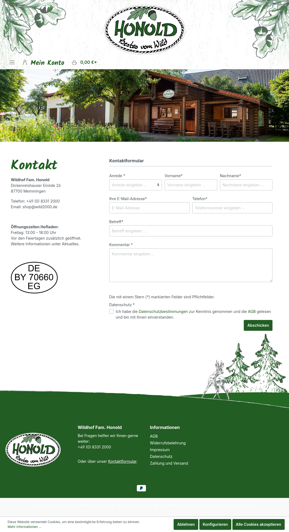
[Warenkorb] (84, 62)
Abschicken (258, 325)
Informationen (165, 427)
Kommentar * (121, 244)
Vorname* (174, 175)
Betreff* (116, 221)
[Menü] (11, 62)
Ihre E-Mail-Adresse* (128, 198)
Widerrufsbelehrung (168, 443)
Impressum (160, 449)
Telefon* (199, 198)
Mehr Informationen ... (24, 527)
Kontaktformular (122, 461)
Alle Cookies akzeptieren (258, 524)
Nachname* (230, 175)
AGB (252, 311)
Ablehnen (186, 524)
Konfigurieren (215, 524)
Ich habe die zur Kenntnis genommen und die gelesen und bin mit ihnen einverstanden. (193, 314)
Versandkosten (130, 505)
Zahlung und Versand (169, 463)
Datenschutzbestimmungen (163, 311)
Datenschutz (161, 456)
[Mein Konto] (43, 62)
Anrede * (117, 175)
